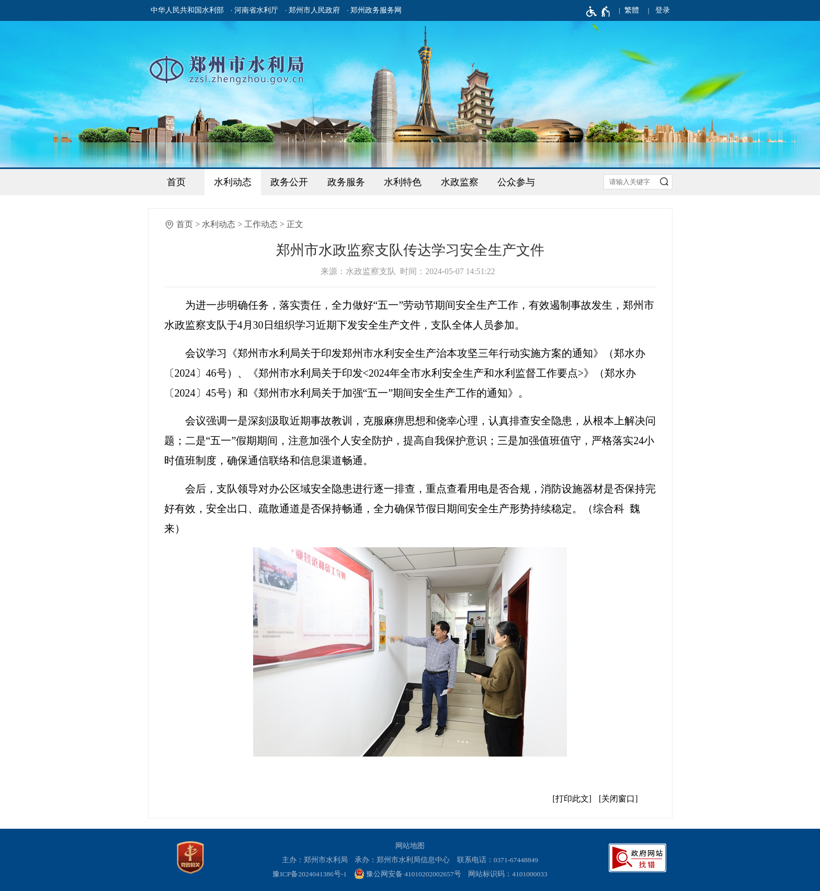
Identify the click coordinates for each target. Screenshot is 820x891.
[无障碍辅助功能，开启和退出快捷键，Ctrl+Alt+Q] (598, 11)
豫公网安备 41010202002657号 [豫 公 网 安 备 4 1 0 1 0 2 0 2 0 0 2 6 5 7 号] (407, 874)
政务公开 (289, 182)
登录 (662, 10)
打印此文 (572, 798)
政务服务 (346, 182)
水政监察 (460, 182)
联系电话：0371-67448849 (498, 860)
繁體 (631, 10)
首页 (176, 182)
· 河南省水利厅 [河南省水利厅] (254, 10)
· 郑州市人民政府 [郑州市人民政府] (312, 10)
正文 (295, 224)
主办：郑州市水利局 (315, 860)
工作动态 (261, 224)
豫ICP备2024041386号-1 (309, 874)
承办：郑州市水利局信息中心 (402, 860)
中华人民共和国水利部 (187, 10)
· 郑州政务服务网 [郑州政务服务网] (374, 10)
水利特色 (403, 182)
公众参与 (516, 182)
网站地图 (410, 846)
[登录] (663, 10)
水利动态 (233, 182)
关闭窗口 (618, 798)
